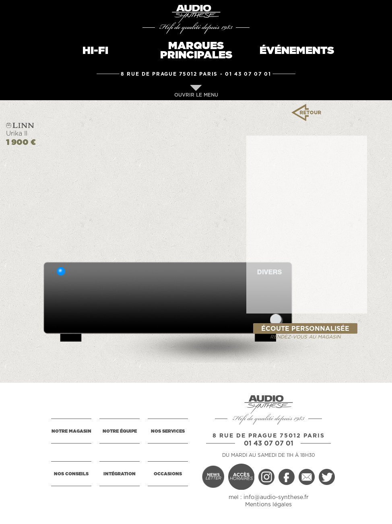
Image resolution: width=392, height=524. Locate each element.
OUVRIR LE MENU (196, 91)
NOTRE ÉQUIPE (120, 431)
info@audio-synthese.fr (276, 497)
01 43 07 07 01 (248, 74)
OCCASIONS (168, 474)
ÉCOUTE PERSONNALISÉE (305, 329)
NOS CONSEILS (71, 474)
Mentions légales (268, 504)
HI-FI (95, 50)
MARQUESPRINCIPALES (196, 50)
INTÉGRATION (119, 474)
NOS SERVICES (168, 431)
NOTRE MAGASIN (71, 431)
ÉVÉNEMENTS (297, 50)
